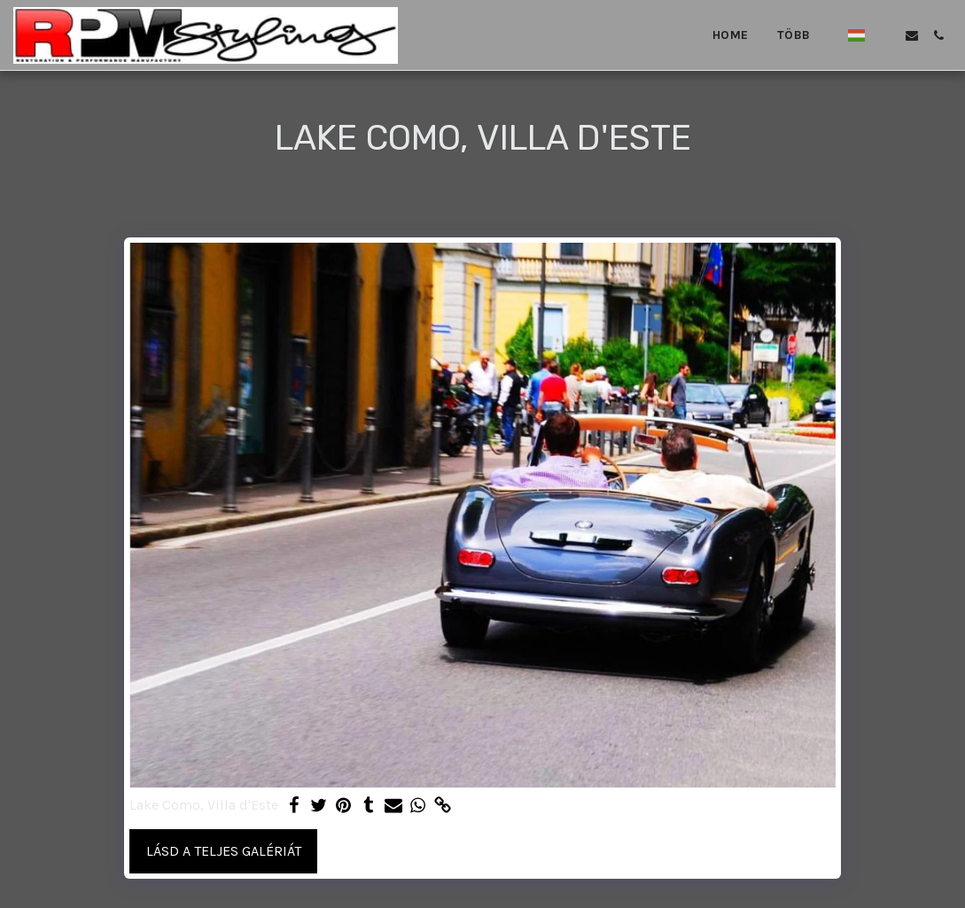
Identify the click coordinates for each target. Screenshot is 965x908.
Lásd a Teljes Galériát (223, 850)
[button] (885, 35)
